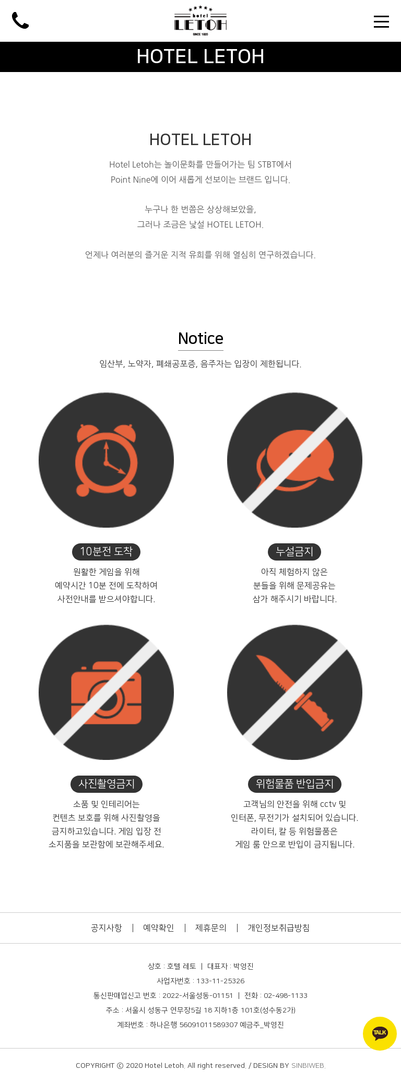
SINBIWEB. (308, 1066)
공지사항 (106, 928)
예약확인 (158, 928)
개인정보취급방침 (278, 928)
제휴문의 (211, 928)
